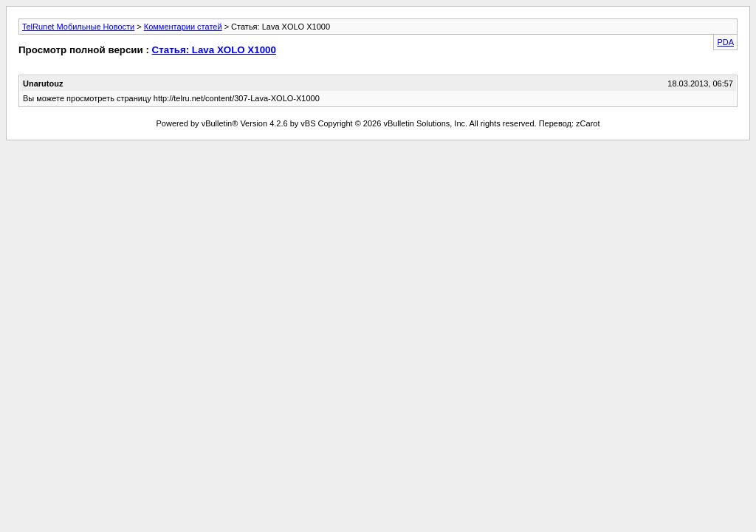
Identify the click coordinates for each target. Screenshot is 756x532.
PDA (725, 42)
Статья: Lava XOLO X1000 (214, 49)
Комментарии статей (183, 26)
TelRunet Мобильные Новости (78, 26)
